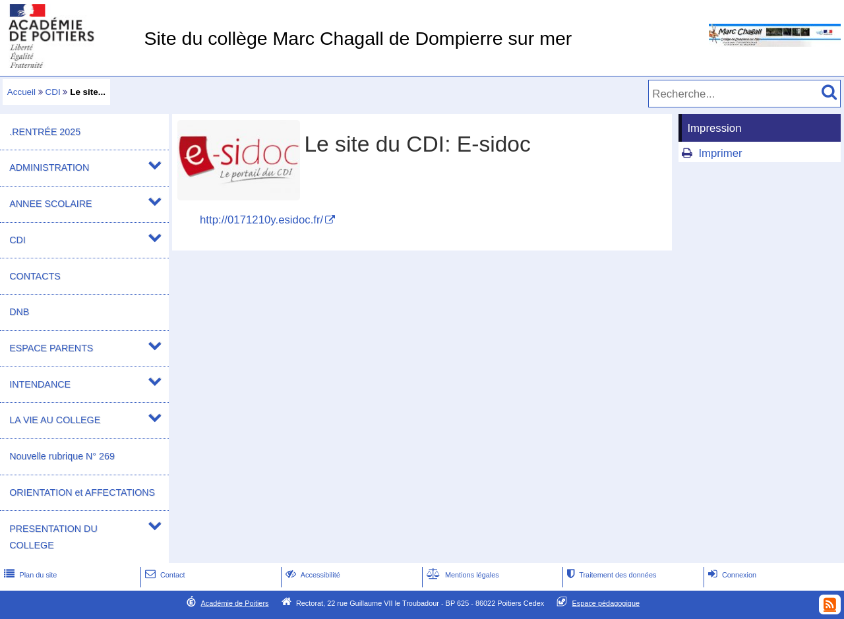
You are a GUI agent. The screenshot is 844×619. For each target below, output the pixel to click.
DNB (19, 312)
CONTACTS (34, 276)
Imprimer (720, 153)
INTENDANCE (40, 384)
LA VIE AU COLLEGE (54, 420)
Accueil (21, 92)
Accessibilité (311, 575)
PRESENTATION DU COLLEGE (53, 536)
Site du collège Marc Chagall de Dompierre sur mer (358, 38)
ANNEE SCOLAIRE (50, 203)
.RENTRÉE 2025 (44, 132)
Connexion (731, 575)
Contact (163, 575)
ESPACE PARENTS (51, 348)
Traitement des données (610, 575)
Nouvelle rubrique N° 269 (62, 456)
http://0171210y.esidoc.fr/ (261, 220)
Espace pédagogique (606, 602)
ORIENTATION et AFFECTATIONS (82, 492)
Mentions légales (461, 575)
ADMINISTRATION (49, 167)
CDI (53, 92)
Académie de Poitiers (234, 602)
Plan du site (29, 575)
